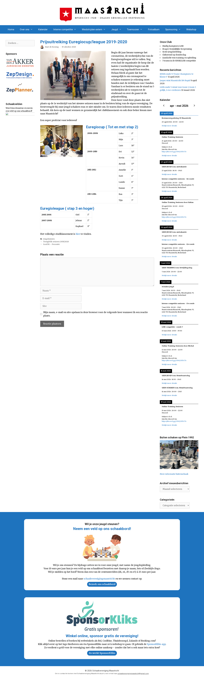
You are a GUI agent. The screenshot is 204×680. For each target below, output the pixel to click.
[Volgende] (194, 105)
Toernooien (136, 29)
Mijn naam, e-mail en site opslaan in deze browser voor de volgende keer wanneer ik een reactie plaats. (95, 314)
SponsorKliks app (156, 644)
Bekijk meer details (169, 126)
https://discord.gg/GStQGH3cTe (174, 152)
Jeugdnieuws (49, 239)
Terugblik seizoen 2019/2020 (56, 241)
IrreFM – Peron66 (51, 244)
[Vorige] (163, 105)
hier (78, 234)
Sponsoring (174, 29)
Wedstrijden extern (95, 29)
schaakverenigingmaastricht (99, 578)
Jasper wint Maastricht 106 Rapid (175, 80)
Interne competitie (66, 29)
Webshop (191, 29)
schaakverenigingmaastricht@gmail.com (133, 673)
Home (11, 29)
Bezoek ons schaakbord (102, 584)
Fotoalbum (154, 29)
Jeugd (117, 29)
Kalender (43, 29)
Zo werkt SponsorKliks (102, 653)
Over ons (28, 29)
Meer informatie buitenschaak (174, 474)
